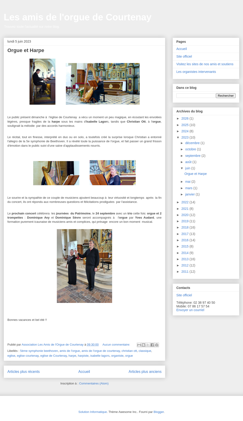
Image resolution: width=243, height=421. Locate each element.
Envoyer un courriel (190, 310)
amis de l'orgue (70, 351)
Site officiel (184, 56)
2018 (185, 227)
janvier (190, 194)
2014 (185, 253)
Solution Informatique (92, 412)
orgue (129, 355)
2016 (185, 240)
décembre (192, 143)
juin (188, 168)
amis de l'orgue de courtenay (100, 351)
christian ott (129, 351)
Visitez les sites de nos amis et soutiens (204, 64)
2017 (185, 234)
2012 (185, 265)
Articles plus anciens (145, 372)
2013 (185, 259)
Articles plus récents (23, 372)
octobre (191, 149)
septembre (193, 156)
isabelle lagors (99, 355)
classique (145, 351)
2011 (185, 271)
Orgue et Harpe (25, 50)
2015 (185, 246)
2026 (185, 118)
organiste (117, 355)
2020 (185, 215)
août (188, 162)
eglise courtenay (28, 355)
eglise (11, 355)
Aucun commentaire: (117, 344)
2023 (185, 137)
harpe (72, 355)
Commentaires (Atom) (94, 383)
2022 (185, 202)
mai (188, 181)
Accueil (84, 372)
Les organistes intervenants (196, 72)
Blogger (158, 412)
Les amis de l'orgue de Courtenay (78, 17)
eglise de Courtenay (53, 355)
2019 (185, 221)
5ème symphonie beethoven (39, 351)
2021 (185, 208)
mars (189, 188)
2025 (185, 125)
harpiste (83, 355)
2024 (185, 131)
